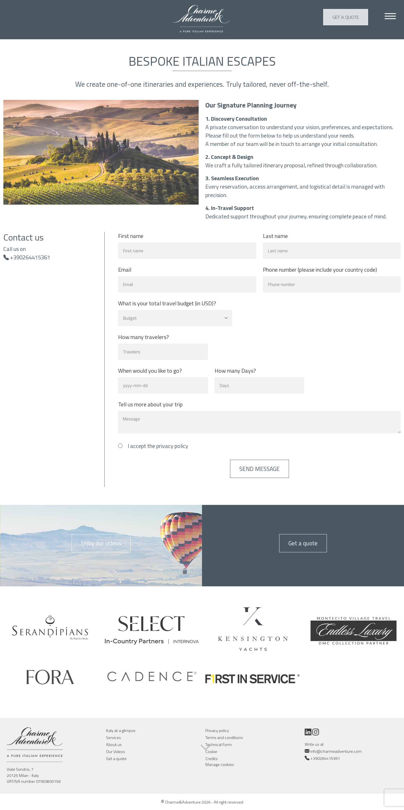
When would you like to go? (150, 371)
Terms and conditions (224, 738)
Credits (211, 759)
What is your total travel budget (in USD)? (167, 303)
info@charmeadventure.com (333, 751)
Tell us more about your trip (150, 404)
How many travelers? (143, 337)
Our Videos (115, 752)
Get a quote (345, 17)
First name (130, 236)
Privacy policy (217, 730)
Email (124, 270)
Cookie (211, 752)
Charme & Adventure (202, 18)
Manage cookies (219, 765)
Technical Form (218, 745)
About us (114, 745)
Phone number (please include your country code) (320, 270)
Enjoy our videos (101, 543)
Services (113, 738)
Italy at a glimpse (121, 730)
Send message (259, 468)
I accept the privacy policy (158, 445)
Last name (275, 236)
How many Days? (235, 371)
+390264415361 (30, 257)
